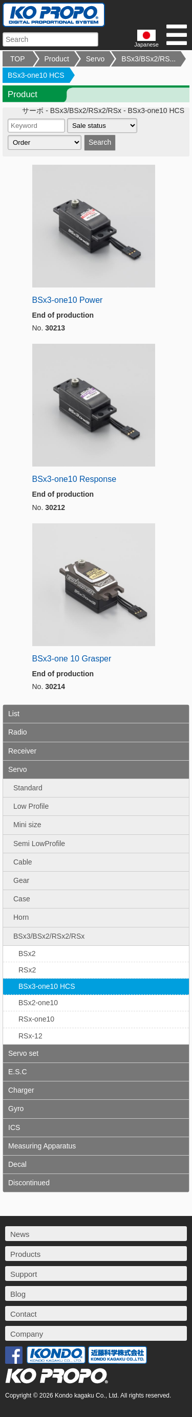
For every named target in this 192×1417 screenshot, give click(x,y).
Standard (27, 788)
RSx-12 (30, 1036)
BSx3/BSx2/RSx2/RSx (48, 936)
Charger (21, 1090)
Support (23, 1274)
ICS (14, 1127)
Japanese (146, 39)
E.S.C (17, 1072)
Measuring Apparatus (42, 1146)
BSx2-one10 (38, 1003)
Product (57, 59)
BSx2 (26, 953)
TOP (17, 59)
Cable (22, 862)
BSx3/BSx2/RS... (148, 59)
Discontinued (29, 1183)
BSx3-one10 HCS (36, 75)
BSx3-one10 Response (74, 479)
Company (26, 1334)
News (20, 1234)
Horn (21, 917)
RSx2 (27, 970)
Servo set (23, 1053)
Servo (95, 59)
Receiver (22, 751)
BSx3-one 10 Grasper (72, 658)
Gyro (16, 1108)
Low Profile (31, 806)
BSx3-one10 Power (67, 300)
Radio (17, 732)
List (13, 714)
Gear (21, 880)
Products (25, 1254)
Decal (17, 1164)
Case (21, 899)
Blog (18, 1294)
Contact (23, 1314)
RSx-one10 (36, 1019)
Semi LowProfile (39, 843)
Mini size (27, 825)
